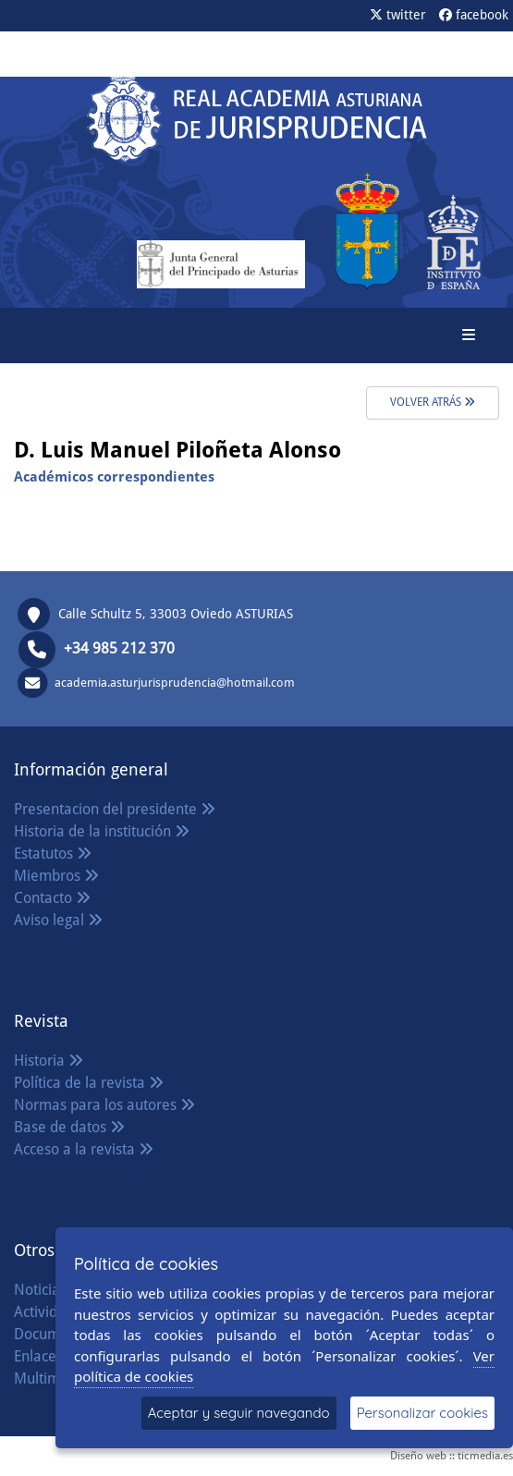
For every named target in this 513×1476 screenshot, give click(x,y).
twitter (398, 14)
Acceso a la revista (83, 1149)
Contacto (52, 898)
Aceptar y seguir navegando (239, 1412)
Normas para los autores (104, 1105)
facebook (473, 14)
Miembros (56, 875)
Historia (48, 1060)
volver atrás (432, 402)
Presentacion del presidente (114, 809)
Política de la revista (89, 1083)
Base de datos (69, 1127)
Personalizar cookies (422, 1412)
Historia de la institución (101, 831)
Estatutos (53, 853)
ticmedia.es (485, 1455)
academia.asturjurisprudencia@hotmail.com (175, 682)
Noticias (49, 1290)
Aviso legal (58, 920)
